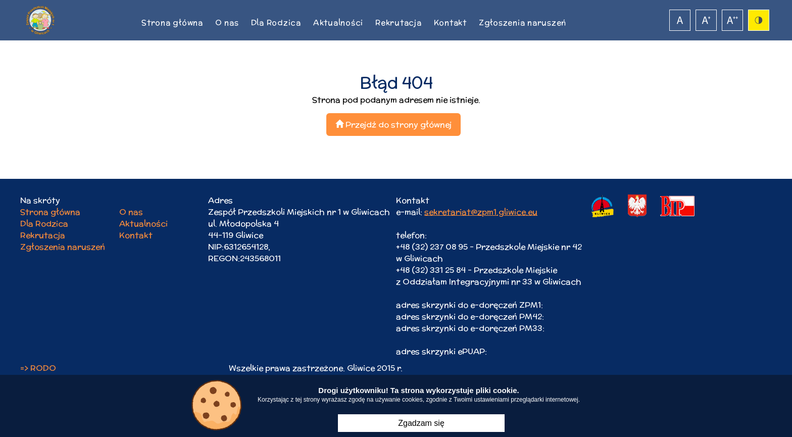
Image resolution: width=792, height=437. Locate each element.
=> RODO (38, 368)
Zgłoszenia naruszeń (522, 22)
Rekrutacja (398, 22)
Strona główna (172, 22)
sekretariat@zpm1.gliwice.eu (480, 212)
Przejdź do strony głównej (393, 124)
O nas (227, 22)
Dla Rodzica (276, 22)
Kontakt (450, 22)
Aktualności (338, 22)
